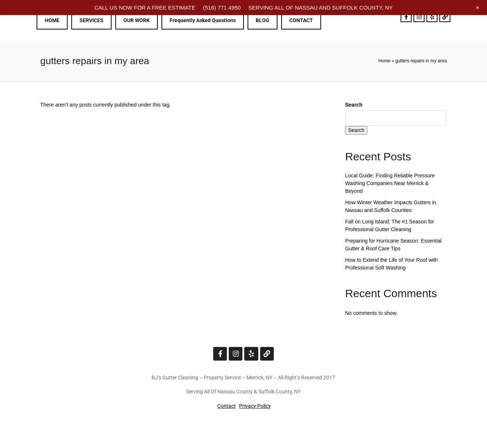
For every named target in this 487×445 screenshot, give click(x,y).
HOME (52, 20)
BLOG (262, 20)
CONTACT (301, 20)
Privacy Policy (255, 406)
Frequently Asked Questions (203, 20)
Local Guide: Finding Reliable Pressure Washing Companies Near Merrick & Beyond (390, 183)
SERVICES (91, 20)
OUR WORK (136, 20)
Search (353, 105)
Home (384, 60)
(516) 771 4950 (222, 7)
